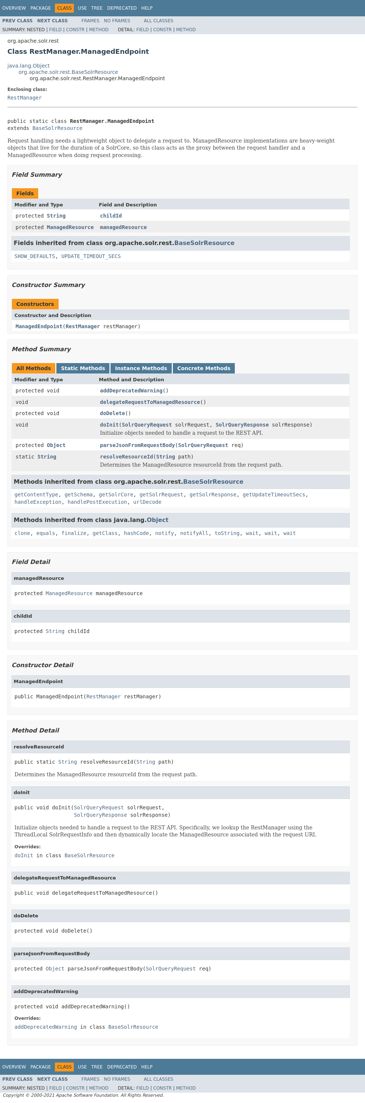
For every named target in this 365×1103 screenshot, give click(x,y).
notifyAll (194, 533)
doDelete (112, 413)
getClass (105, 533)
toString (227, 533)
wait (252, 533)
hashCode (136, 533)
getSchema (79, 494)
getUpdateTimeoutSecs (274, 494)
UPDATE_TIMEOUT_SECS (91, 256)
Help (147, 8)
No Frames (117, 20)
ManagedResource (70, 227)
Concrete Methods (204, 368)
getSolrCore (116, 494)
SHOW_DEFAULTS (34, 256)
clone (22, 533)
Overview (14, 8)
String (56, 216)
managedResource (123, 227)
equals (45, 533)
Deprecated (122, 8)
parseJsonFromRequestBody (137, 445)
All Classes (158, 20)
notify (164, 533)
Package (40, 8)
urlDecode (147, 502)
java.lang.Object (28, 66)
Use (82, 8)
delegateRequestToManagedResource (150, 402)
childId (111, 216)
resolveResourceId (126, 457)
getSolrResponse (213, 494)
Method (99, 29)
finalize (73, 533)
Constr (75, 29)
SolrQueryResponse (242, 425)
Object (56, 445)
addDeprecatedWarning (131, 391)
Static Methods (83, 368)
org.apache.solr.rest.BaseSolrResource (68, 72)
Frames (91, 20)
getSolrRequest (161, 494)
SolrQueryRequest (147, 425)
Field (55, 29)
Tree (97, 8)
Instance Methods (141, 368)
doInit (109, 425)
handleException (37, 502)
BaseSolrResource (57, 128)
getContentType (36, 494)
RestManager (24, 98)
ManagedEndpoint (39, 326)
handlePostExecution (97, 502)
